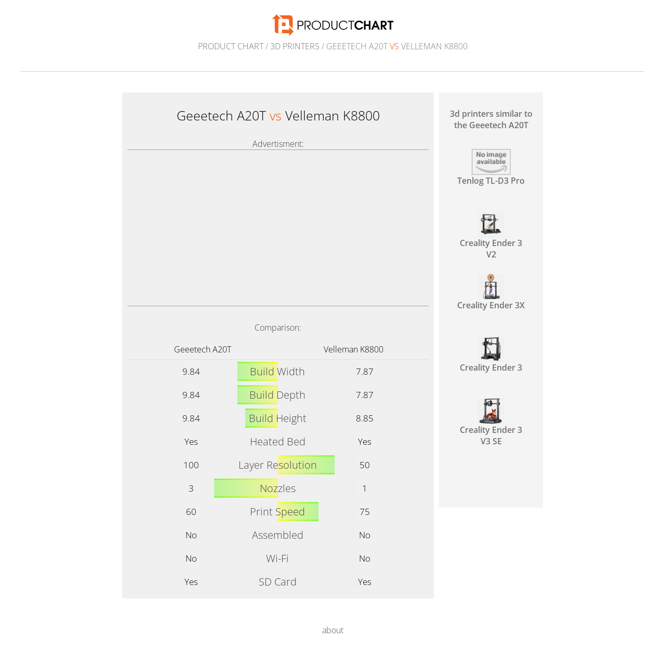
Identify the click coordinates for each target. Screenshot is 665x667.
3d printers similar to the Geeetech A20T (491, 119)
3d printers (295, 46)
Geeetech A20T (202, 349)
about (332, 630)
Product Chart (230, 46)
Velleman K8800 (353, 349)
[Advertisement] (278, 228)
